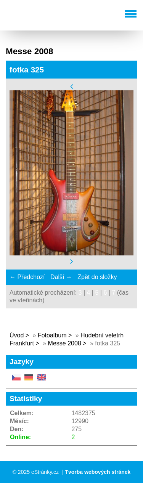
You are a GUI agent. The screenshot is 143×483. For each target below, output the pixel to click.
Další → (61, 277)
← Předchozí (27, 277)
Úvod (17, 335)
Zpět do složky (97, 277)
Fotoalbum (52, 335)
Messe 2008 (64, 343)
